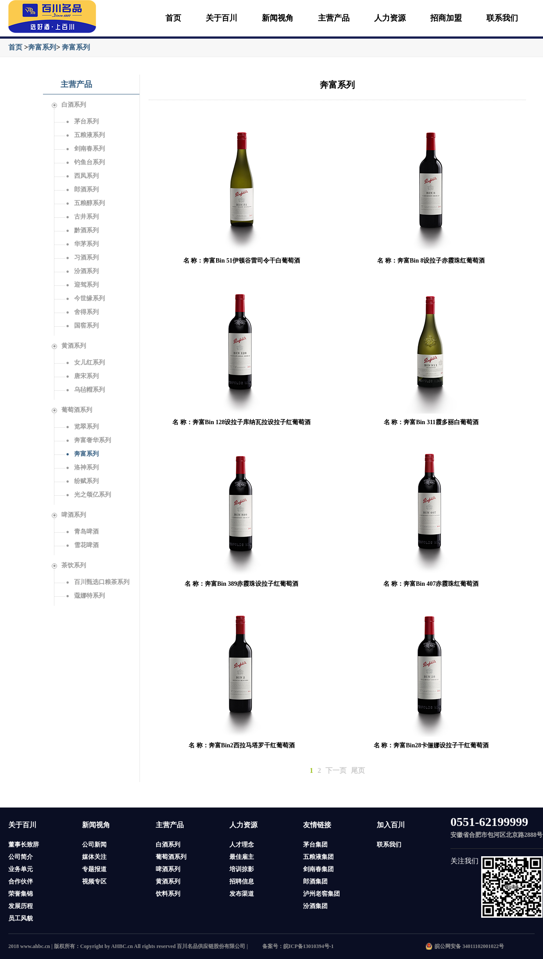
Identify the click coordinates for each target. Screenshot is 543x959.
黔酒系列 (82, 230)
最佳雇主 (241, 857)
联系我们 (502, 18)
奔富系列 (42, 47)
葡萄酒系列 (72, 410)
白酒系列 (69, 104)
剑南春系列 (85, 148)
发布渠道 (241, 893)
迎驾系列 (82, 284)
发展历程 (20, 906)
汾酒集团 (315, 906)
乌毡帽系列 (85, 389)
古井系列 (82, 216)
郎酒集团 (315, 881)
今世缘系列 (85, 298)
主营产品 (334, 18)
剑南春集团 (318, 869)
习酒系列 (82, 257)
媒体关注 (94, 857)
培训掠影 (241, 869)
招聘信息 (241, 881)
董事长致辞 (23, 844)
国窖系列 (82, 325)
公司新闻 (94, 844)
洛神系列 (82, 467)
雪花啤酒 (82, 545)
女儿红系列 (85, 362)
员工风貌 (20, 918)
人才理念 (241, 844)
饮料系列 (168, 893)
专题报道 (94, 869)
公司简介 (20, 857)
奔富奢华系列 (88, 440)
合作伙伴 (20, 881)
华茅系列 (82, 244)
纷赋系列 (82, 481)
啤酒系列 (69, 515)
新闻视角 (277, 18)
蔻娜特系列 (85, 595)
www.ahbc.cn (35, 946)
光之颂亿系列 (88, 494)
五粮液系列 (85, 135)
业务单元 (20, 869)
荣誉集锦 (20, 893)
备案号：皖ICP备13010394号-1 (298, 946)
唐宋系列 (82, 376)
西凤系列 (82, 176)
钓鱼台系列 (85, 162)
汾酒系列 (82, 271)
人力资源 (390, 18)
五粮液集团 (318, 857)
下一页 (336, 770)
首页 (173, 18)
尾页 (358, 770)
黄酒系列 (69, 345)
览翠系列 (82, 426)
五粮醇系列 (85, 203)
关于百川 (221, 18)
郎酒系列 (82, 189)
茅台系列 (82, 121)
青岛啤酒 (82, 531)
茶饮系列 (69, 565)
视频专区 (94, 881)
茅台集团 (315, 844)
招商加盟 (446, 18)
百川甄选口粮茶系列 (97, 582)
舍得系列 (82, 312)
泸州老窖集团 (321, 893)
